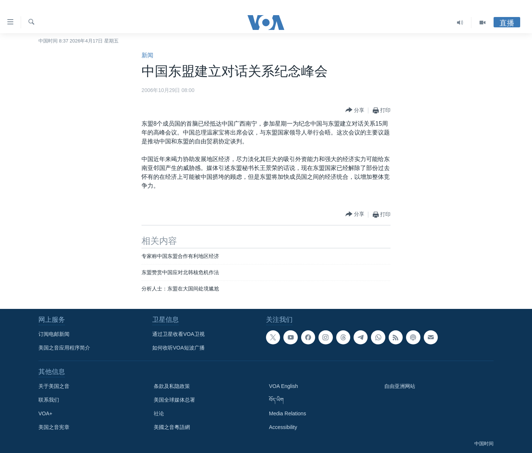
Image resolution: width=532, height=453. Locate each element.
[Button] (354, 110)
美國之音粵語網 (172, 427)
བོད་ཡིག (276, 400)
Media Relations (287, 413)
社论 (159, 413)
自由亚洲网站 (399, 386)
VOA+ (45, 413)
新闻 (147, 55)
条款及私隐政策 (172, 386)
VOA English (283, 386)
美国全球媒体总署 (174, 400)
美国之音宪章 (53, 427)
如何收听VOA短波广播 (178, 348)
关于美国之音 (53, 386)
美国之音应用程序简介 (64, 348)
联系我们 (48, 400)
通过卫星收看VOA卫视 (178, 334)
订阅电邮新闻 (53, 334)
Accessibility (283, 427)
